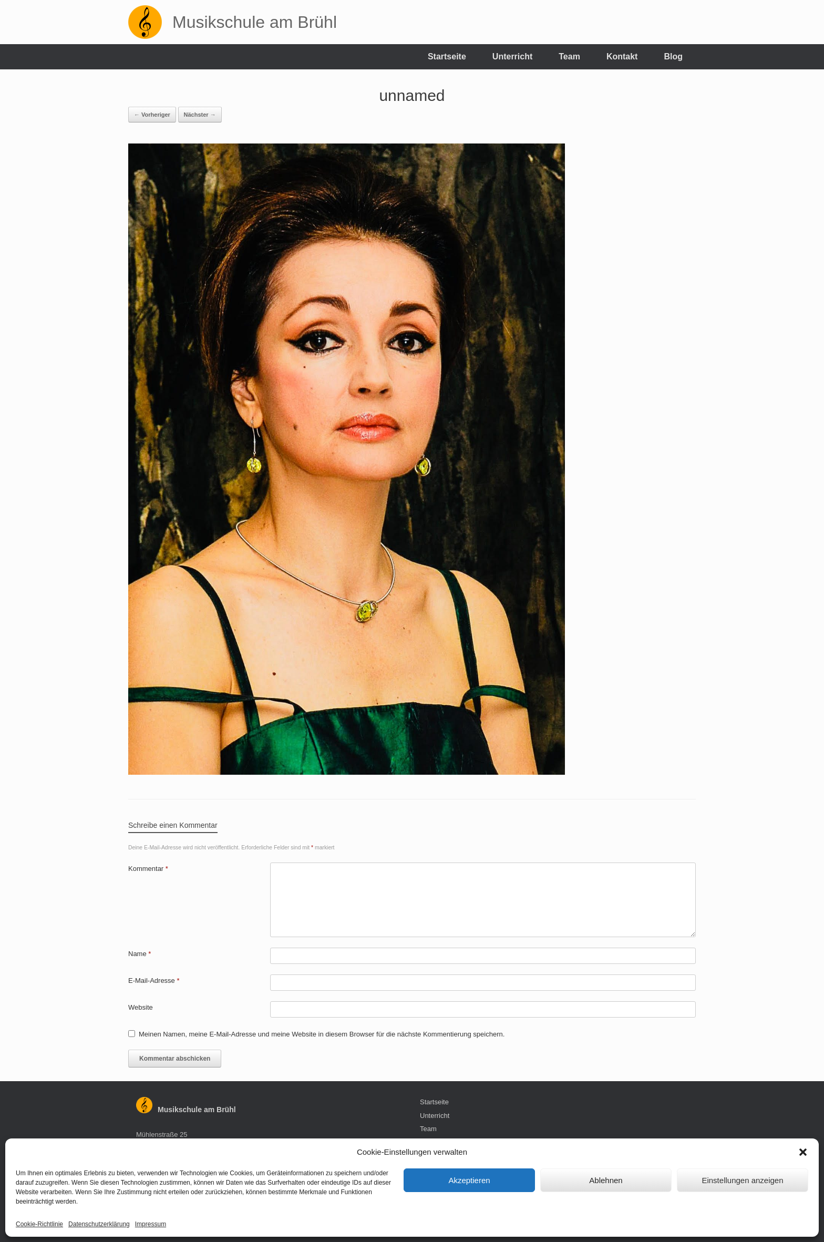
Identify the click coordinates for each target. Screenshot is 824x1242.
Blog (673, 56)
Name (139, 954)
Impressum (150, 1224)
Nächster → (200, 114)
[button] (803, 1152)
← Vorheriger (152, 114)
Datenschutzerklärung (99, 1224)
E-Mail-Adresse (154, 980)
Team (569, 56)
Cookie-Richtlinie (39, 1224)
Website (140, 1007)
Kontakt (622, 56)
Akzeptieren (469, 1180)
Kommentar (148, 869)
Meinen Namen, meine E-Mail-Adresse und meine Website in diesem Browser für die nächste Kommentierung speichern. (321, 1034)
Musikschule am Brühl (197, 1109)
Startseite (447, 56)
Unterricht (512, 56)
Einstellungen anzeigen (742, 1180)
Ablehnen (605, 1180)
